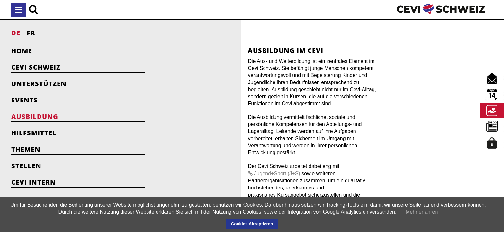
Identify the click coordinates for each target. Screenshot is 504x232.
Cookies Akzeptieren (252, 223)
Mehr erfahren (422, 212)
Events (24, 100)
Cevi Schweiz (35, 67)
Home (21, 50)
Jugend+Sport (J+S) (296, 145)
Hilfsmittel (34, 133)
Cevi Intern (33, 182)
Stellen (26, 165)
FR (31, 32)
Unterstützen (39, 83)
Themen (25, 149)
